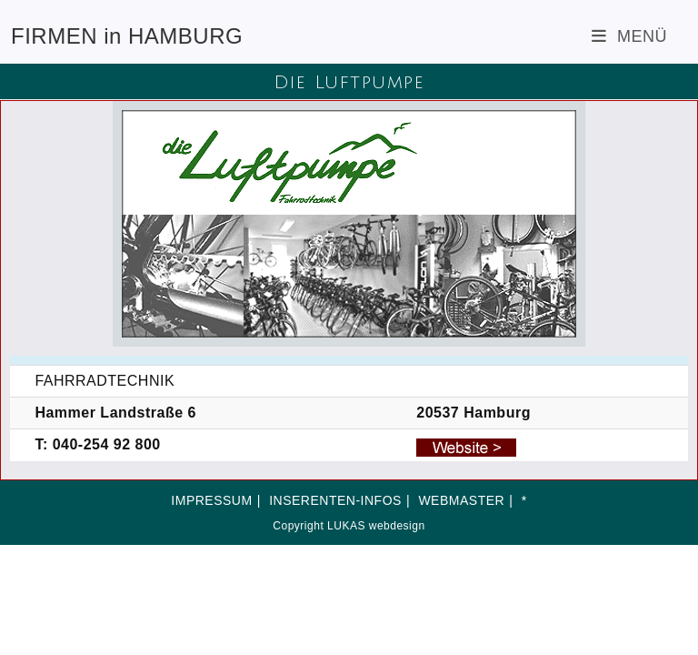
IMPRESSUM (211, 500)
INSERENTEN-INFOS (335, 500)
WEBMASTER (461, 500)
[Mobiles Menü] (629, 36)
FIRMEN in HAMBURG (127, 36)
